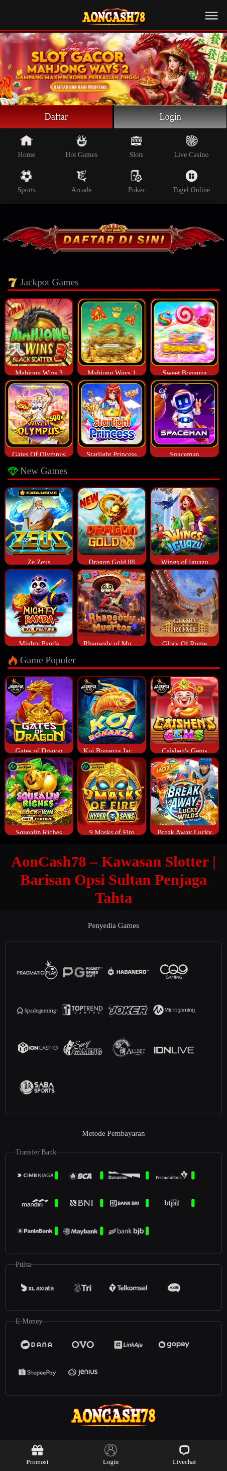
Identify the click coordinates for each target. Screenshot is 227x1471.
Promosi (37, 1454)
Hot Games (81, 146)
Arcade (81, 182)
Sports (27, 182)
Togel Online (191, 182)
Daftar (56, 117)
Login (170, 117)
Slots (136, 146)
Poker (136, 182)
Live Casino (191, 146)
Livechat (184, 1454)
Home (27, 146)
